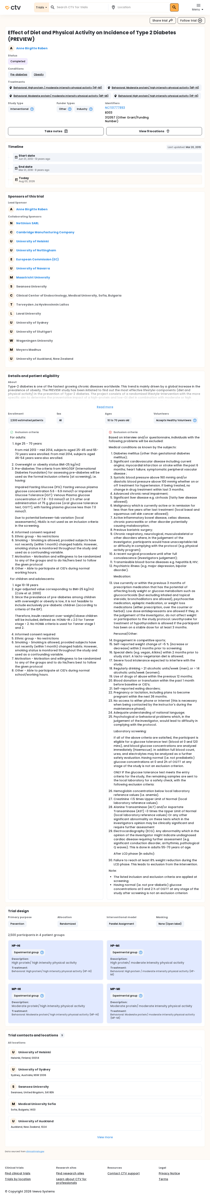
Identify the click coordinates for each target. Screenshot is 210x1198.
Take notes (56, 131)
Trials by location (18, 1179)
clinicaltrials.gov (35, 1151)
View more (105, 1137)
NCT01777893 (115, 107)
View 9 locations (154, 131)
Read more (105, 407)
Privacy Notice (169, 1173)
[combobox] (81, 7)
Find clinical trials (17, 1173)
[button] (19, 74)
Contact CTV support (123, 1173)
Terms (163, 1179)
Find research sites (70, 1173)
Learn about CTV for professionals (71, 1181)
